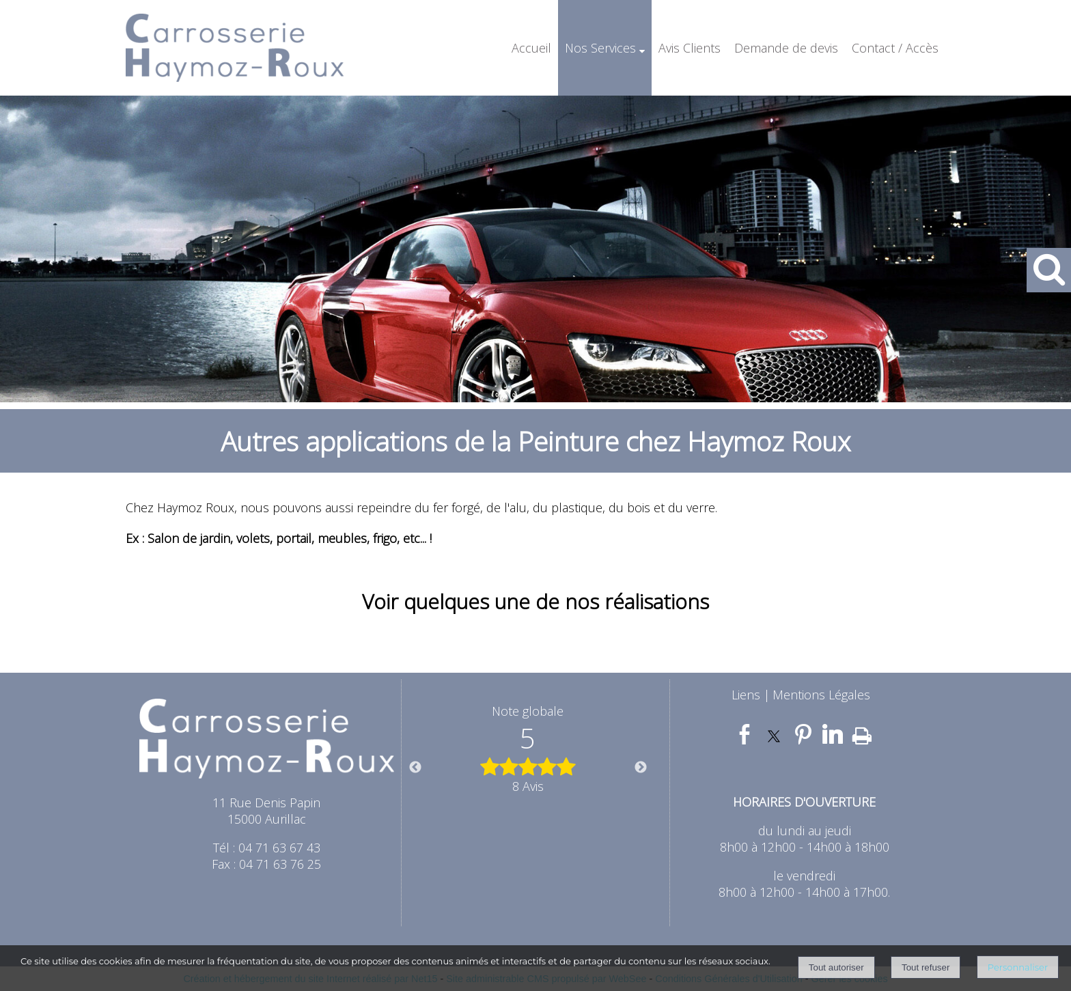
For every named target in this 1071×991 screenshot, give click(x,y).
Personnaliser (1018, 967)
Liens (746, 694)
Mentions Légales (821, 694)
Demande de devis (786, 48)
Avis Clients (689, 48)
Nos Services (600, 48)
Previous (415, 767)
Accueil (531, 48)
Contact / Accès (895, 48)
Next (641, 767)
